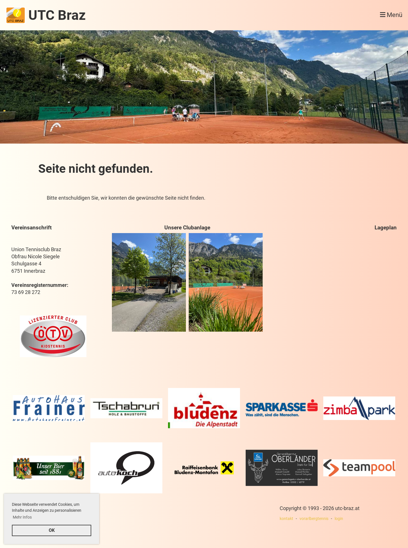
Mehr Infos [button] (22, 517)
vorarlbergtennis (313, 518)
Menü (391, 14)
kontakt (286, 518)
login (339, 518)
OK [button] (52, 530)
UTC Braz (57, 15)
